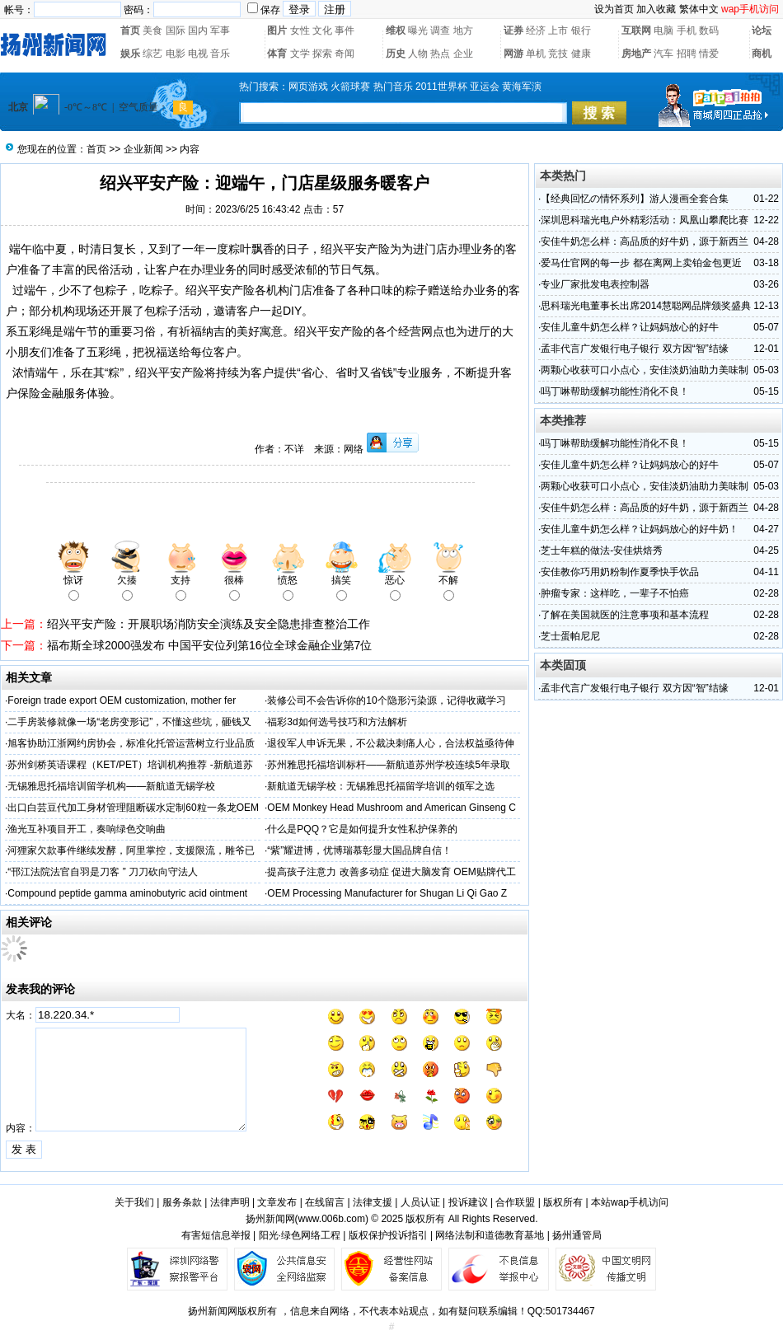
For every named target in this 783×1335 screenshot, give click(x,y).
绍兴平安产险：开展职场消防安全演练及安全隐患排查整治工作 (208, 623)
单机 (536, 53)
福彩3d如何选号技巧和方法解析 (336, 722)
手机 (686, 30)
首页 (130, 30)
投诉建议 (468, 1202)
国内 (198, 30)
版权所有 (563, 1202)
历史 (396, 53)
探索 (322, 53)
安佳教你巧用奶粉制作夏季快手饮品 (620, 572)
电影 (175, 53)
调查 (440, 30)
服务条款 (182, 1202)
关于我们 (134, 1202)
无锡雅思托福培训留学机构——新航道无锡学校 (111, 786)
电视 (198, 53)
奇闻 (344, 53)
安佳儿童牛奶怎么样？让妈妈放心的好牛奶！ (639, 529)
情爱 (709, 53)
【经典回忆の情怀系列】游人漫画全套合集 (635, 198)
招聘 (686, 53)
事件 (344, 30)
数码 (709, 30)
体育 (277, 53)
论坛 (761, 30)
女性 (300, 30)
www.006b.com (331, 1219)
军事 (220, 30)
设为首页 (614, 9)
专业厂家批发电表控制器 (595, 284)
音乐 (220, 53)
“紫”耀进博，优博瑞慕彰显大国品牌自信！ (359, 850)
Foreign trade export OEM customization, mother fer (121, 700)
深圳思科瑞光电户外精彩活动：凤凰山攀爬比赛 (644, 220)
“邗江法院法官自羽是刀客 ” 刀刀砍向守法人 (102, 872)
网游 (513, 53)
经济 (536, 30)
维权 (396, 30)
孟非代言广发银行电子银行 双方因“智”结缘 (634, 348)
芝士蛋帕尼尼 (570, 636)
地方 (463, 30)
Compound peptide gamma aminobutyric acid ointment (127, 893)
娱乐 (130, 53)
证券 (513, 30)
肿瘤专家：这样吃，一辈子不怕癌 (615, 593)
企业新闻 (143, 149)
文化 (322, 30)
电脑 (663, 30)
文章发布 (277, 1202)
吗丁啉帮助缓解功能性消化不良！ (615, 391)
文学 (300, 53)
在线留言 (325, 1202)
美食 (152, 30)
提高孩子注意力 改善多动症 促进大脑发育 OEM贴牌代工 (391, 872)
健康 (581, 53)
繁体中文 (699, 9)
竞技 (558, 53)
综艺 (152, 53)
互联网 (636, 30)
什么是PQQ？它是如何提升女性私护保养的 (362, 829)
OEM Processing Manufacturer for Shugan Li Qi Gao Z (387, 893)
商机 (761, 53)
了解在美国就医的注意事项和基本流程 (625, 615)
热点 (440, 53)
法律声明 (230, 1202)
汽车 (663, 53)
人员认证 (420, 1202)
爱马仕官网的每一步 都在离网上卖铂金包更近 (641, 263)
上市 (558, 30)
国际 (175, 30)
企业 (463, 53)
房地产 (636, 53)
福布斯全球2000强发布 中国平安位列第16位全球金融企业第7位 (209, 645)
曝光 (418, 30)
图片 (277, 30)
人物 (418, 53)
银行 (581, 30)
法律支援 (372, 1202)
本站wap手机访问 (629, 1202)
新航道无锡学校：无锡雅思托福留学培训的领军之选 (381, 786)
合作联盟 (515, 1202)
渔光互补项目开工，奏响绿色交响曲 (86, 829)
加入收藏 (656, 9)
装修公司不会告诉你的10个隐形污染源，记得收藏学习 (386, 700)
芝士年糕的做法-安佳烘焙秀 (602, 550)
